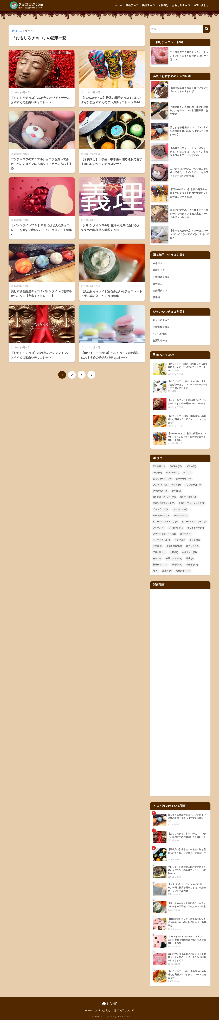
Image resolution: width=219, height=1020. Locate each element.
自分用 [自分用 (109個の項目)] (192, 564)
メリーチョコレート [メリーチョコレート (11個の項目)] (164, 534)
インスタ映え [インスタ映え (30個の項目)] (193, 485)
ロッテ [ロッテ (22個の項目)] (194, 540)
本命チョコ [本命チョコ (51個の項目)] (189, 552)
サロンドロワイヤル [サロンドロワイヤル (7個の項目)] (164, 503)
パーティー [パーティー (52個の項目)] (181, 515)
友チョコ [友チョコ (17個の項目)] (192, 546)
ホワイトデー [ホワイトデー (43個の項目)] (195, 528)
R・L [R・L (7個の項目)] (187, 472)
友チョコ (157, 283)
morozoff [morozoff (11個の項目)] (172, 472)
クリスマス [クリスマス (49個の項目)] (160, 491)
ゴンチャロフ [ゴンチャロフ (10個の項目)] (188, 497)
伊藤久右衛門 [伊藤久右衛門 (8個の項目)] (174, 546)
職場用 (156, 297)
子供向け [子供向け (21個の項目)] (159, 552)
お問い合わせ (201, 5)
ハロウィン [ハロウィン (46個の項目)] (180, 509)
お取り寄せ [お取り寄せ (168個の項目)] (183, 478)
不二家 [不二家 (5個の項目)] (157, 546)
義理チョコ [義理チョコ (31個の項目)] (160, 564)
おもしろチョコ (181, 5)
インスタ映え (160, 333)
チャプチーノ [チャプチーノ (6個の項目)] (160, 509)
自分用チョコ (160, 290)
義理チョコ (148, 5)
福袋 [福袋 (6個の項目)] (190, 558)
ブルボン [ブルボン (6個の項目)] (158, 528)
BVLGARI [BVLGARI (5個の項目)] (159, 466)
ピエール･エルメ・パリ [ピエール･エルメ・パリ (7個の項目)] (165, 521)
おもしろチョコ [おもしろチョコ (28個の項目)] (162, 478)
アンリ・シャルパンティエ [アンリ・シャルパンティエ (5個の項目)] (167, 485)
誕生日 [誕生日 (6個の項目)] (167, 571)
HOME (109, 1004)
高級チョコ (132, 5)
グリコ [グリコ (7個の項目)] (176, 491)
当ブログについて (123, 1010)
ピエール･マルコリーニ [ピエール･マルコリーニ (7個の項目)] (194, 521)
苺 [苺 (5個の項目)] (155, 571)
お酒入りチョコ (161, 340)
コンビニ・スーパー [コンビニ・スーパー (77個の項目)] (164, 497)
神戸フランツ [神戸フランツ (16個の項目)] (174, 558)
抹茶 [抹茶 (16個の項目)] (174, 552)
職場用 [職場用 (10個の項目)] (177, 564)
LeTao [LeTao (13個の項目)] (191, 466)
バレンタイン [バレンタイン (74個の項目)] (161, 515)
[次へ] (91, 375)
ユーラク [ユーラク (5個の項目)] (185, 534)
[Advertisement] (180, 692)
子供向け (163, 5)
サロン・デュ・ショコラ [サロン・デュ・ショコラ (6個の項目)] (191, 503)
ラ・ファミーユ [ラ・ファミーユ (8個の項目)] (161, 540)
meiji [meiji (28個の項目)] (157, 472)
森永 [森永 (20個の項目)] (157, 558)
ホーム (118, 5)
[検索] (206, 29)
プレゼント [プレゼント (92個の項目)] (176, 528)
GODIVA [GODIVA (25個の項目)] (176, 466)
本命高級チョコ (161, 326)
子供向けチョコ (161, 276)
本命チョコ (159, 263)
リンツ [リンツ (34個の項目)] (180, 540)
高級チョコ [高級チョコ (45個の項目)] (183, 571)
